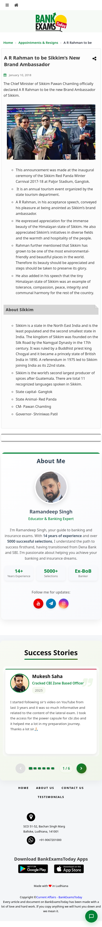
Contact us (73, 794)
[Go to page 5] (48, 774)
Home (8, 42)
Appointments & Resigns (38, 42)
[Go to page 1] (31, 774)
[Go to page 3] (39, 774)
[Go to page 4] (43, 774)
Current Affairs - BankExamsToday (59, 903)
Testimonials (51, 803)
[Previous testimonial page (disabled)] (20, 774)
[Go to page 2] (35, 774)
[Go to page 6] (52, 774)
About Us (45, 794)
